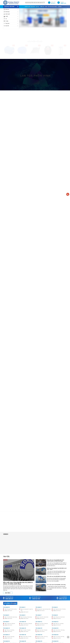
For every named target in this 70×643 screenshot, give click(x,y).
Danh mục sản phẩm (9, 6)
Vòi (6, 18)
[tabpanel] (43, 17)
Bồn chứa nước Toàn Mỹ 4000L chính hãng (56, 575)
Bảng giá (42, 6)
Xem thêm (8, 583)
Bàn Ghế (7, 25)
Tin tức (38, 6)
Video (46, 6)
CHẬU (6, 16)
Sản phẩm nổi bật (35, 31)
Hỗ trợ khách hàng (53, 6)
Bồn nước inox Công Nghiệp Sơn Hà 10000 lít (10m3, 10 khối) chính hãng (18, 573)
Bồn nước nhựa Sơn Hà (15, 46)
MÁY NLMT (7, 14)
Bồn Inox (7, 9)
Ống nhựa (7, 23)
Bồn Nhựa (7, 11)
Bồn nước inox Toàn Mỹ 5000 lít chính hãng (56, 567)
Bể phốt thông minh (52, 46)
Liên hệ (59, 6)
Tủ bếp (6, 21)
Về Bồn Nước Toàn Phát (30, 6)
